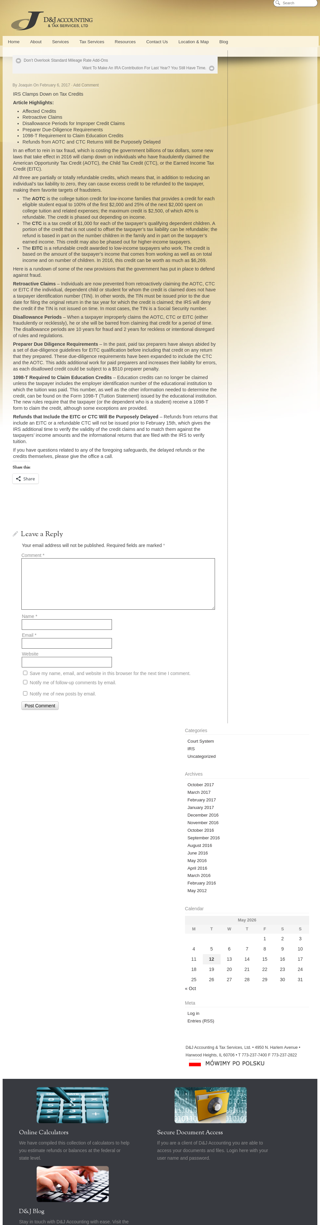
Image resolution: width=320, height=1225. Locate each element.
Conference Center (88, 869)
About (35, 41)
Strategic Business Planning (281, 869)
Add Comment (85, 85)
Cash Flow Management (234, 869)
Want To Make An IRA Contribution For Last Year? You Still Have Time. (128, 68)
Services (60, 41)
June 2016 (232, 180)
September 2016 (238, 165)
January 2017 (235, 134)
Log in (228, 340)
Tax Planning (140, 878)
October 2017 (235, 112)
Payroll (143, 869)
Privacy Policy (160, 887)
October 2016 (235, 157)
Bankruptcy (204, 878)
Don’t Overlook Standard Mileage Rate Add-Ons (66, 60)
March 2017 (233, 119)
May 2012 (231, 218)
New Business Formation (44, 878)
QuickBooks (120, 869)
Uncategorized (236, 83)
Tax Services (91, 41)
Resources (125, 41)
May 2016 (231, 187)
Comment (32, 586)
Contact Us (157, 41)
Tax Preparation (110, 878)
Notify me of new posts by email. (63, 724)
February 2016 (236, 210)
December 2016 (237, 142)
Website (30, 685)
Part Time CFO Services (174, 869)
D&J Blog (241, 813)
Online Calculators (43, 813)
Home (13, 41)
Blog (223, 41)
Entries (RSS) (235, 348)
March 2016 (233, 203)
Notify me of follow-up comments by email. (73, 713)
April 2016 (232, 195)
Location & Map (193, 41)
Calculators (229, 878)
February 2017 (236, 127)
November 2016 (237, 149)
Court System (235, 68)
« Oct (225, 315)
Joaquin (25, 85)
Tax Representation (172, 878)
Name (29, 647)
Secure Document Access (157, 813)
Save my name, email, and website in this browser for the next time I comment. (110, 704)
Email (29, 666)
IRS (225, 76)
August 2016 (234, 172)
